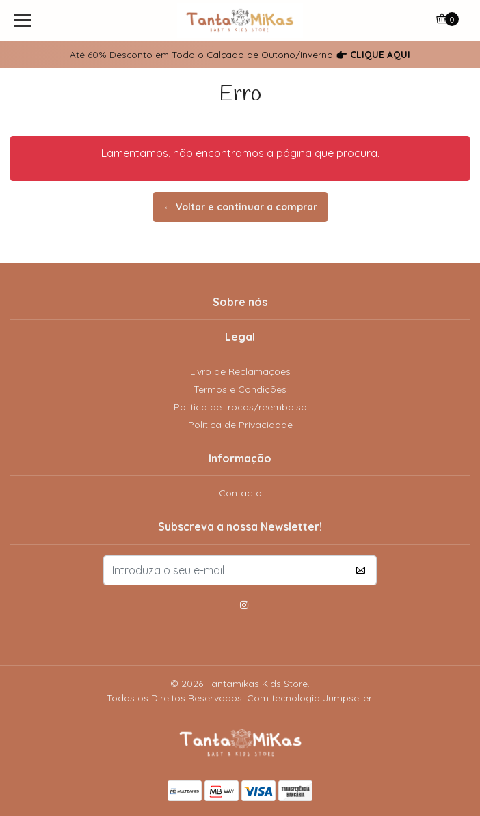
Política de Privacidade (240, 425)
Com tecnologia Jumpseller (309, 698)
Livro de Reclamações (240, 371)
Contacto (240, 493)
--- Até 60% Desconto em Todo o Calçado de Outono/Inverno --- (240, 54)
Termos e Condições (240, 389)
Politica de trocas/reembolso (240, 407)
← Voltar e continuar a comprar (240, 207)
